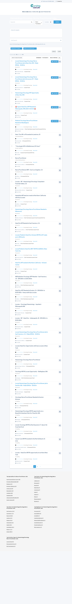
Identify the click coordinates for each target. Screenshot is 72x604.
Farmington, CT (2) (10, 513)
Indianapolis (18, 326)
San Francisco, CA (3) (10, 511)
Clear (59, 51)
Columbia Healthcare (19, 136)
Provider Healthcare (19, 148)
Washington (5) (37, 487)
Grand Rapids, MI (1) (10, 527)
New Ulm (17, 71)
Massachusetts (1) (37, 499)
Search (57, 22)
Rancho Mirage (18, 366)
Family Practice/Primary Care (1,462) (13, 479)
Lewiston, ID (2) (9, 518)
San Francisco (18, 164)
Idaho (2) (36, 492)
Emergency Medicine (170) (11, 486)
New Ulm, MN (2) (10, 515)
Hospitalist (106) (10, 495)
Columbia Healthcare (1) (38, 518)
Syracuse (17, 87)
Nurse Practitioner (19, 69)
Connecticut (21, 433)
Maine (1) (36, 496)
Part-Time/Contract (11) (11, 546)
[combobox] (39, 23)
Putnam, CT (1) (9, 529)
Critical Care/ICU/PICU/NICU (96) (13, 497)
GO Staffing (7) (37, 515)
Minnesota (21, 71)
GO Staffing (17, 401)
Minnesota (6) (36, 483)
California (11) (36, 480)
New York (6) (36, 485)
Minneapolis (18, 312)
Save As (53, 51)
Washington (21, 129)
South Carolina (23, 447)
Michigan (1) (36, 501)
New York (21, 87)
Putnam (17, 433)
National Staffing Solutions (20, 160)
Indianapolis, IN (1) (10, 522)
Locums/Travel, (35, 129)
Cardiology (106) (10, 493)
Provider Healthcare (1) (38, 524)
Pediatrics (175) (9, 484)
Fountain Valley (18, 190)
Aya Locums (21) (37, 511)
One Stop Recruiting (19, 171)
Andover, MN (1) (9, 531)
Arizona (17, 405)
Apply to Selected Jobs (17, 57)
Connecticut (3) (37, 489)
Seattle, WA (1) (9, 524)
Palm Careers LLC (18, 361)
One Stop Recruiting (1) (38, 522)
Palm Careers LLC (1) (38, 527)
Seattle (17, 391)
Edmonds (17, 129)
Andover (17, 217)
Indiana (21, 326)
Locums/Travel (27, 71)
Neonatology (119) (10, 490)
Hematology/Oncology (28, 69)
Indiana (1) (36, 494)
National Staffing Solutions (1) (39, 520)
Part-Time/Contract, (29, 129)
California (23, 164)
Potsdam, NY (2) (9, 520)
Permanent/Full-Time (42, 129)
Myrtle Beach (18, 447)
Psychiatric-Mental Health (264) (12, 481)
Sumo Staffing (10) (37, 513)
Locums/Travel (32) (10, 541)
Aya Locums (17, 67)
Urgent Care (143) (10, 488)
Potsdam (17, 354)
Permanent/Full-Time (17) (11, 544)
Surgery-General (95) (10, 500)
